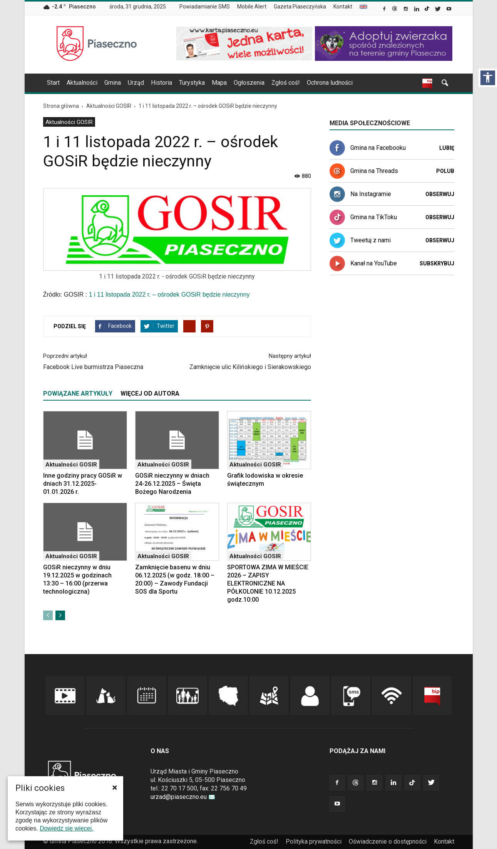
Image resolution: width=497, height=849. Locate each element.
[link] (385, 9)
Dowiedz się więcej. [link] (67, 828)
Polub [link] (445, 171)
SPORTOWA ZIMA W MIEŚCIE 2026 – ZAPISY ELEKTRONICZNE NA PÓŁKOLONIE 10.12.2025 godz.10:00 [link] (267, 583)
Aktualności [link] (82, 82)
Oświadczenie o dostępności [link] (388, 841)
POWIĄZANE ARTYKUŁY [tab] (77, 393)
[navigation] (239, 83)
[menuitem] (207, 7)
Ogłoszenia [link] (249, 82)
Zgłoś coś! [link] (285, 82)
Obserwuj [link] (439, 194)
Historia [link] (161, 82)
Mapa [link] (219, 82)
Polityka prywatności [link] (313, 841)
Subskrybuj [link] (437, 263)
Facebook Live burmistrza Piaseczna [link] (93, 367)
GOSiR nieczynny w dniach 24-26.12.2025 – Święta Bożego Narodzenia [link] (172, 483)
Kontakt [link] (342, 6)
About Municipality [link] (363, 6)
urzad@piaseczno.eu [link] (183, 796)
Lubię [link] (446, 148)
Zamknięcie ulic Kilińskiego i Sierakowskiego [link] (250, 367)
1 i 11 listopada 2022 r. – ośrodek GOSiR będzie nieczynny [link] (169, 294)
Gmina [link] (112, 82)
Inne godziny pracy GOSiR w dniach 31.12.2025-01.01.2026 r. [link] (82, 483)
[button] (114, 787)
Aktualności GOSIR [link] (69, 122)
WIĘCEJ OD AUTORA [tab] (149, 393)
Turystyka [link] (192, 82)
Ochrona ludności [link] (330, 82)
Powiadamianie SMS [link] (204, 6)
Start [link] (53, 82)
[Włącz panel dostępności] (488, 78)
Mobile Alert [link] (251, 6)
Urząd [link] (136, 82)
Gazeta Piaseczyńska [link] (300, 6)
